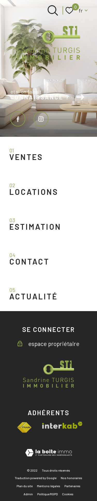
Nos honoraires (71, 478)
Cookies (67, 494)
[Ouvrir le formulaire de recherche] (52, 10)
